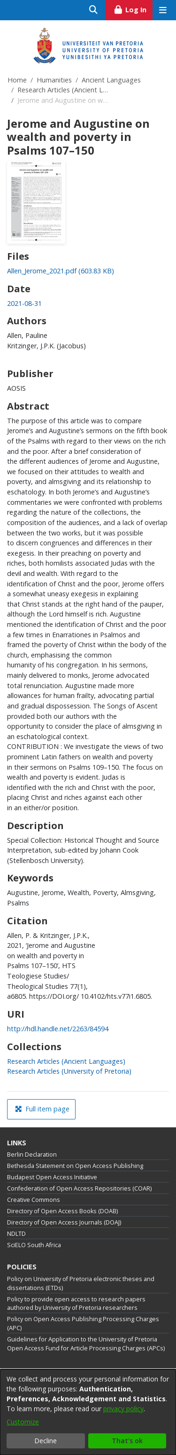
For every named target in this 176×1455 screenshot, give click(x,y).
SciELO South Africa (34, 1245)
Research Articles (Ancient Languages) (64, 89)
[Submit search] (93, 10)
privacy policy (123, 1408)
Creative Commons (33, 1200)
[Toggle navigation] (162, 10)
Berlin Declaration (32, 1155)
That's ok (127, 1440)
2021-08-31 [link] (24, 303)
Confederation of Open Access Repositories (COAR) (79, 1188)
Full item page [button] (42, 1108)
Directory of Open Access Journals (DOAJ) (64, 1222)
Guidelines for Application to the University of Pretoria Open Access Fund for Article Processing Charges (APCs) (86, 1343)
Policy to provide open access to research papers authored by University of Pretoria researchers (76, 1303)
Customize (23, 1421)
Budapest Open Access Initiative (52, 1177)
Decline (45, 1440)
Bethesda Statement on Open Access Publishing (75, 1166)
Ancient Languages (111, 79)
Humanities (54, 79)
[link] (60, 270)
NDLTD (16, 1234)
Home (17, 79)
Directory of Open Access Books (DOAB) (62, 1211)
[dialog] (88, 1412)
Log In (133, 8)
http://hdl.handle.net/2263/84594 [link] (57, 1028)
